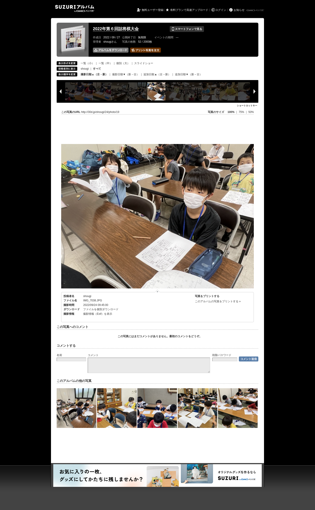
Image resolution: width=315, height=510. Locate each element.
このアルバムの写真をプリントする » (218, 301)
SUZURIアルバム (74, 8)
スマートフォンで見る (187, 29)
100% (231, 112)
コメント (93, 355)
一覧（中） (105, 63)
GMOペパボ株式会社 (256, 10)
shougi (85, 68)
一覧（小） (87, 63)
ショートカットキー (247, 105)
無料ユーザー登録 (152, 10)
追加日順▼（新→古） (188, 74)
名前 (59, 355)
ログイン (220, 10)
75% (242, 112)
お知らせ (239, 10)
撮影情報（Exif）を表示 (97, 313)
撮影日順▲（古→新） (94, 74)
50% (251, 112)
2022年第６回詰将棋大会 (116, 29)
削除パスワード (221, 355)
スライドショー (143, 63)
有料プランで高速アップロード (189, 10)
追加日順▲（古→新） (157, 74)
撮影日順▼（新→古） (125, 74)
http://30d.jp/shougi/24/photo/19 (100, 112)
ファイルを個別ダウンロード (101, 309)
